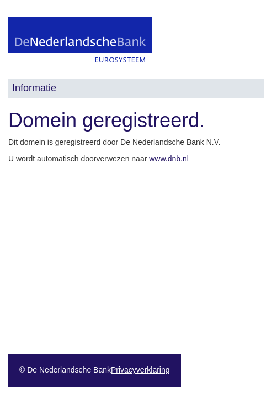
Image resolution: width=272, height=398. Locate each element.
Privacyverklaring (140, 369)
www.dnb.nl (169, 158)
